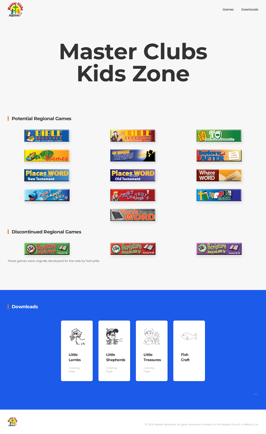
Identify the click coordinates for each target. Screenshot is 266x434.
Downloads (249, 9)
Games (228, 9)
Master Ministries (165, 424)
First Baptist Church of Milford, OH (237, 424)
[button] (255, 395)
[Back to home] (15, 9)
